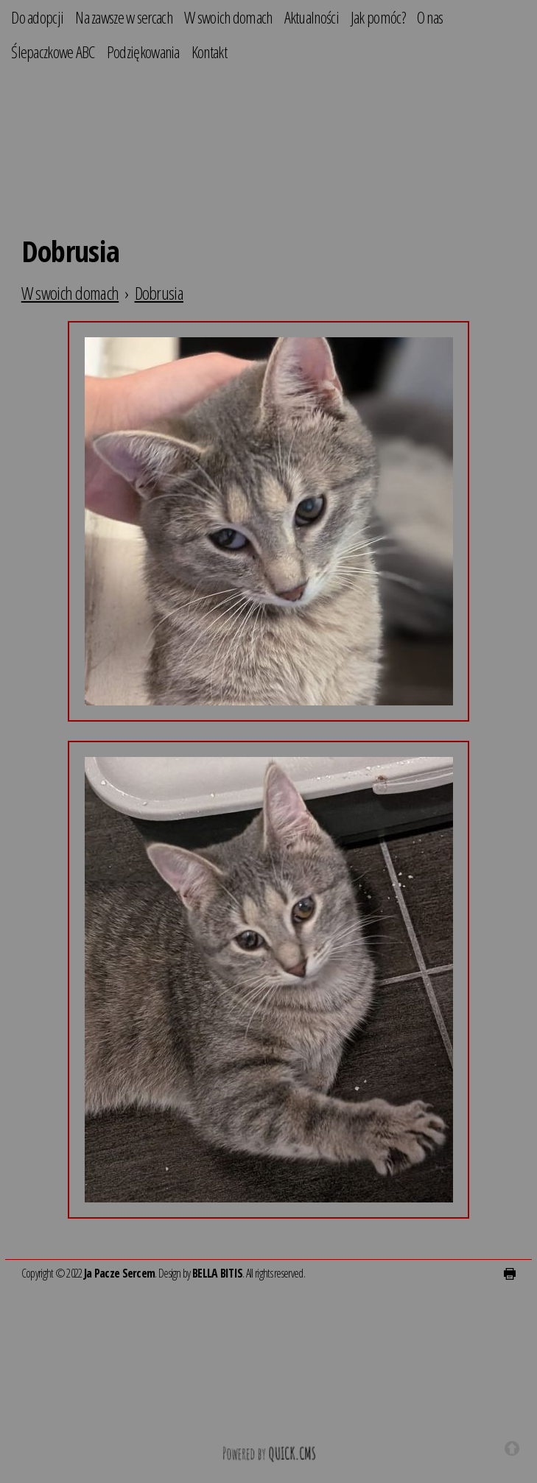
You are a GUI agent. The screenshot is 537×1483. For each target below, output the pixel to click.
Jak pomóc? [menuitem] (378, 17)
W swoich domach (70, 293)
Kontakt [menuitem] (209, 51)
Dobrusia (159, 293)
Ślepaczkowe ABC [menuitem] (53, 51)
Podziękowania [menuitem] (143, 51)
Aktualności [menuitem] (311, 17)
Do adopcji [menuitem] (37, 17)
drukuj (510, 1274)
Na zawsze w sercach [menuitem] (123, 17)
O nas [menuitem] (430, 17)
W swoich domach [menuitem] (228, 17)
